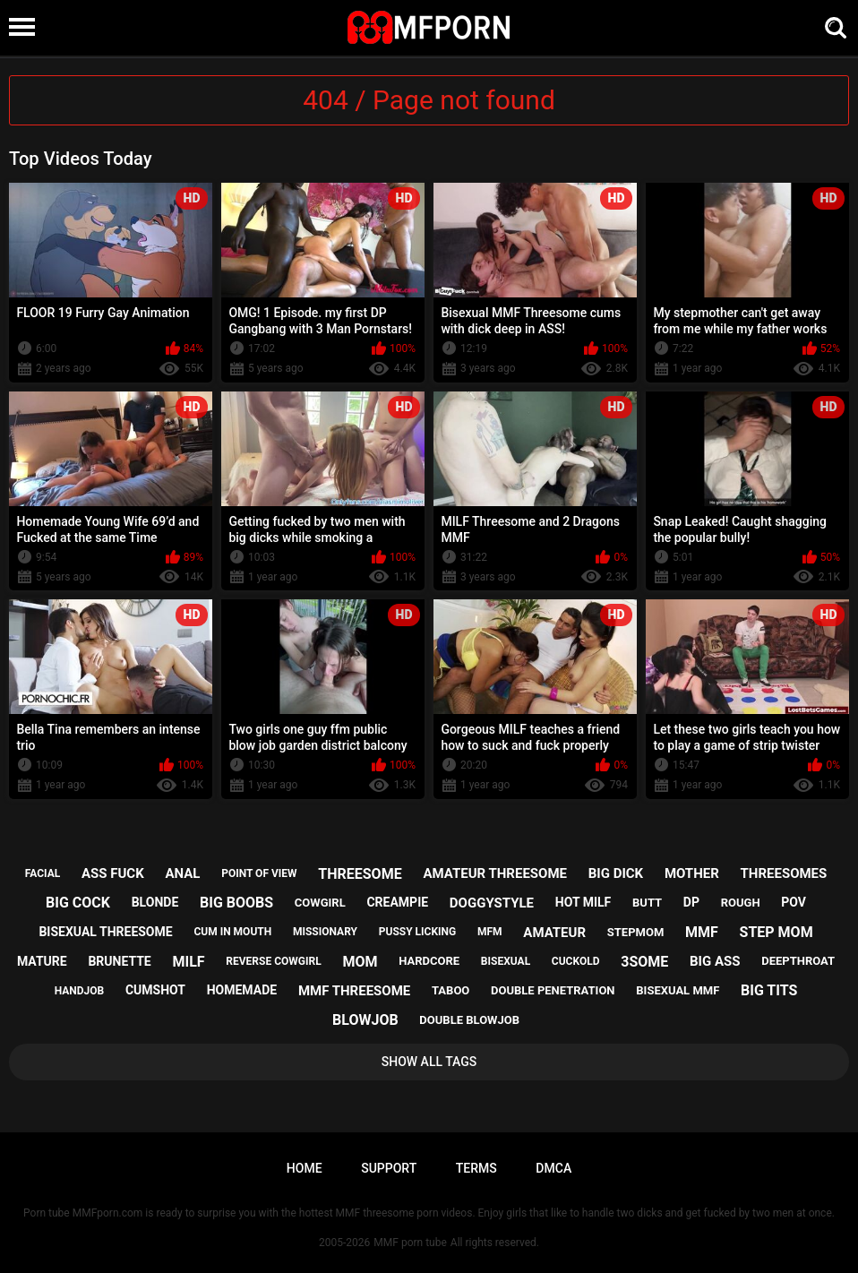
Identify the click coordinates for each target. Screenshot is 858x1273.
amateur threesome (495, 873)
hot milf (583, 902)
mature (42, 961)
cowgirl (320, 902)
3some (644, 961)
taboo (450, 990)
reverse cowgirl (273, 961)
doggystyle (492, 903)
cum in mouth (232, 931)
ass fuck (113, 873)
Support (388, 1168)
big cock (78, 902)
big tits (769, 990)
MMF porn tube (409, 1242)
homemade (242, 990)
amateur (554, 933)
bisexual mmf (677, 990)
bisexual (505, 961)
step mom (776, 932)
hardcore (429, 961)
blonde (155, 902)
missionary (325, 931)
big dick (615, 873)
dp (691, 902)
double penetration (553, 990)
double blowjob (469, 1020)
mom (359, 961)
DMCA (553, 1168)
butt (647, 902)
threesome (359, 873)
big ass (715, 961)
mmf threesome (354, 991)
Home (304, 1168)
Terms (476, 1168)
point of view (258, 873)
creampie (397, 902)
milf (188, 961)
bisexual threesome (105, 932)
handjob (80, 991)
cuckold (576, 961)
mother (692, 873)
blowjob (365, 1019)
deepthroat (798, 961)
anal (182, 873)
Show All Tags (429, 1061)
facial (42, 873)
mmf (701, 932)
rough (740, 902)
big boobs (236, 902)
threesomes (784, 873)
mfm (489, 931)
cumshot (155, 990)
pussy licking (417, 931)
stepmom (635, 932)
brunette (119, 961)
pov (793, 902)
